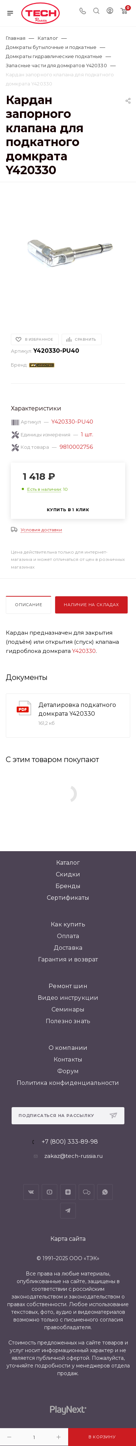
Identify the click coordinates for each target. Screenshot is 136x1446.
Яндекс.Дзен (68, 1192)
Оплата (68, 936)
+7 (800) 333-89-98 (70, 1142)
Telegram (68, 1211)
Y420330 (84, 650)
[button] (16, 309)
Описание (28, 604)
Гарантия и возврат (68, 959)
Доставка (68, 947)
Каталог (68, 862)
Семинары (68, 1009)
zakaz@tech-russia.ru (73, 1155)
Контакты (68, 1059)
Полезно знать (68, 1021)
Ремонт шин (68, 986)
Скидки (68, 874)
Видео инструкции (68, 997)
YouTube (49, 1192)
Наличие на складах (91, 604)
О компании (68, 1047)
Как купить (68, 924)
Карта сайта (68, 1238)
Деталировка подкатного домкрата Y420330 (77, 709)
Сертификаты (68, 897)
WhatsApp (105, 1192)
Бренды (68, 886)
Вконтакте (31, 1192)
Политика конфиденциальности (68, 1082)
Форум (68, 1071)
